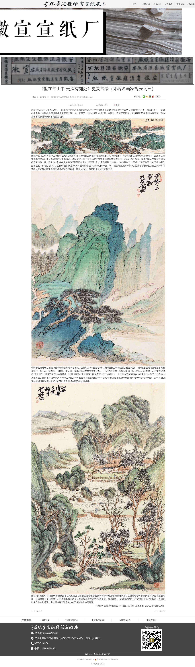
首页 (34, 97)
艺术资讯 (43, 97)
